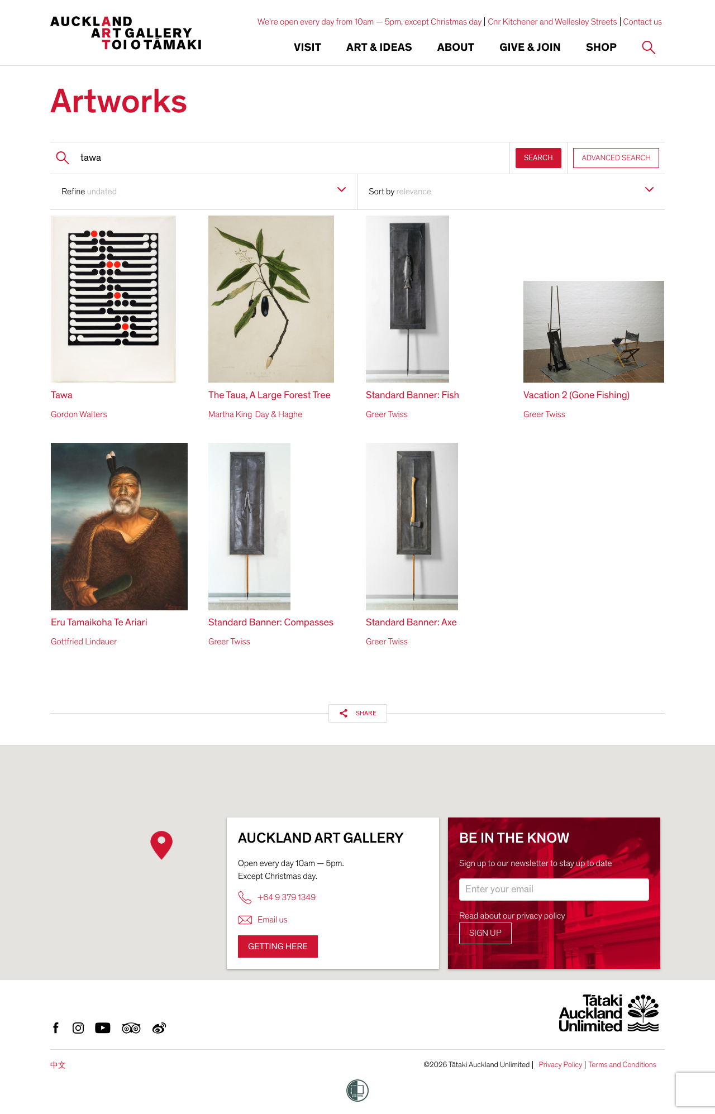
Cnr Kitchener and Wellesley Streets (552, 21)
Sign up (485, 933)
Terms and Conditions (622, 1065)
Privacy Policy (560, 1065)
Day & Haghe (278, 414)
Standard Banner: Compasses (270, 622)
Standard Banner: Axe (411, 622)
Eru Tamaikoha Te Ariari (99, 622)
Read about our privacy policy (512, 916)
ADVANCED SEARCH (616, 157)
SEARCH (538, 157)
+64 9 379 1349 (277, 898)
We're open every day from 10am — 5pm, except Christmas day (370, 21)
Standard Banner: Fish (412, 395)
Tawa (62, 395)
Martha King (230, 414)
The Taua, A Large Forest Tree (269, 395)
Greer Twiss (387, 414)
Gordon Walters (79, 414)
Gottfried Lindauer (84, 641)
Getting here (278, 946)
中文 (58, 1065)
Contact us (642, 21)
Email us (263, 920)
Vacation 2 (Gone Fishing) (576, 395)
